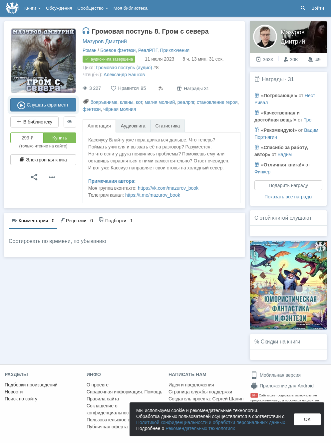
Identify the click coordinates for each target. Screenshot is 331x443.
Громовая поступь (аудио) (124, 67)
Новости (14, 391)
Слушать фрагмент (43, 105)
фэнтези (92, 109)
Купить (59, 137)
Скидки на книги (280, 341)
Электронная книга (43, 159)
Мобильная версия (275, 375)
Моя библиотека (131, 8)
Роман (90, 50)
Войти (317, 8)
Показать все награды (288, 196)
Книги (32, 8)
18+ (254, 395)
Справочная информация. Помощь (125, 391)
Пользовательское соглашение (120, 419)
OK (307, 419)
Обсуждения (59, 8)
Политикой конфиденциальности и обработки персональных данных (210, 422)
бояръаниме (104, 102)
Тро (307, 119)
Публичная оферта (107, 426)
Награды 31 (193, 88)
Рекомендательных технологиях (200, 428)
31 (291, 79)
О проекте (98, 384)
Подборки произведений (31, 384)
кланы (126, 102)
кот (139, 102)
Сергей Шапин (227, 398)
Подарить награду (288, 185)
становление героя (217, 102)
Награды (272, 79)
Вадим (284, 154)
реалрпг (185, 102)
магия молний (160, 102)
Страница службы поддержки (200, 391)
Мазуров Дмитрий (105, 41)
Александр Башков (124, 74)
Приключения (175, 50)
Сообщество (93, 8)
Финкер (262, 171)
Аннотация (99, 125)
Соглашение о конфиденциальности (110, 409)
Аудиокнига (133, 125)
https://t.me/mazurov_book (152, 195)
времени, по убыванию (77, 241)
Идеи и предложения (191, 384)
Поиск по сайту (21, 398)
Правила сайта (103, 398)
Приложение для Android (282, 385)
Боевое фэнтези (118, 50)
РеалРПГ (148, 50)
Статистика (168, 125)
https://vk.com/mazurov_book (168, 188)
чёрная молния (119, 109)
